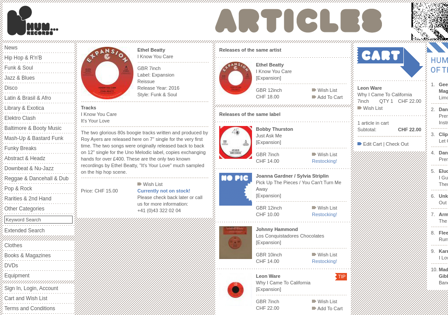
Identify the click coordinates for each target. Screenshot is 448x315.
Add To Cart (327, 97)
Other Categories (24, 209)
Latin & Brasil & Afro (27, 98)
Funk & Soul (18, 68)
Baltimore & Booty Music (33, 128)
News (11, 48)
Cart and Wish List (25, 298)
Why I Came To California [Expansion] (283, 282)
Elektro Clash (19, 118)
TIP (342, 276)
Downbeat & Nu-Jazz (29, 168)
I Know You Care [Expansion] (274, 71)
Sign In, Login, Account (31, 288)
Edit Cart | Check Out (383, 144)
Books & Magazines (27, 255)
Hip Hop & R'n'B (23, 58)
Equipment (16, 276)
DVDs (11, 265)
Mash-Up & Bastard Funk (33, 138)
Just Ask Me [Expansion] (274, 135)
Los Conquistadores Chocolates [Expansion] (290, 236)
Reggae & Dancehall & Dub (36, 178)
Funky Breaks (20, 148)
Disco (11, 88)
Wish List (150, 184)
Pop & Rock (18, 189)
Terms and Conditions (29, 308)
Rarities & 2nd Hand (27, 199)
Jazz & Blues (19, 78)
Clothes (13, 245)
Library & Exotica (24, 108)
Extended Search (24, 231)
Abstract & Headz (24, 158)
